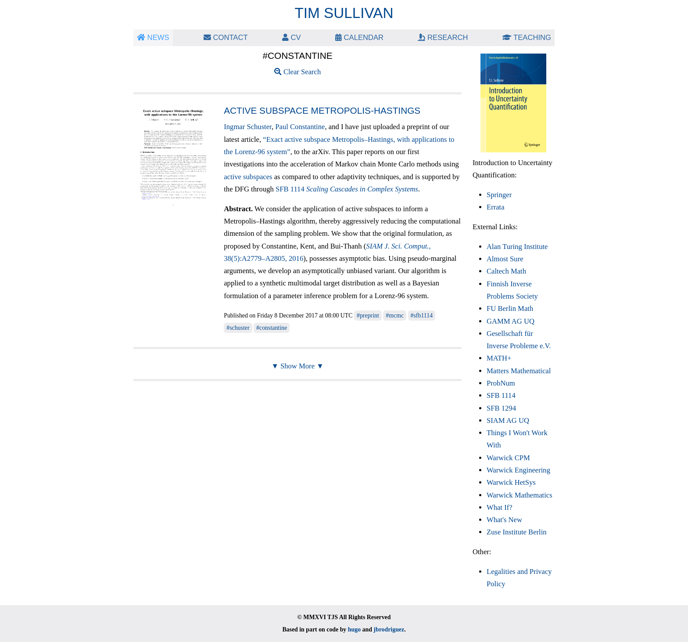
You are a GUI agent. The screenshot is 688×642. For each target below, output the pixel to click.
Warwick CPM (508, 458)
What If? (499, 507)
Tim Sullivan (344, 13)
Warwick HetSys (511, 482)
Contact (226, 37)
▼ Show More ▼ (297, 366)
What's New (504, 520)
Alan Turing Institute (517, 246)
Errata (496, 207)
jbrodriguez (388, 629)
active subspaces (248, 177)
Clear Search (297, 72)
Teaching (526, 37)
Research (443, 37)
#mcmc (395, 315)
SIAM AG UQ (508, 420)
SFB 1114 (347, 189)
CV (291, 37)
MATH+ (499, 358)
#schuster (237, 328)
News (153, 37)
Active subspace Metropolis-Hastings (322, 110)
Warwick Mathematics (519, 495)
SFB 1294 (501, 408)
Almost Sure (505, 259)
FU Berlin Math (510, 308)
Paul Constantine (300, 127)
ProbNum (501, 383)
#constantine (271, 328)
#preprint (368, 315)
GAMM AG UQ (510, 321)
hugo (354, 629)
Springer (499, 195)
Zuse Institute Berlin (517, 532)
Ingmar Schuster (248, 127)
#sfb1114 (422, 315)
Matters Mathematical (519, 371)
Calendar (359, 37)
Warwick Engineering (518, 470)
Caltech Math (506, 271)
